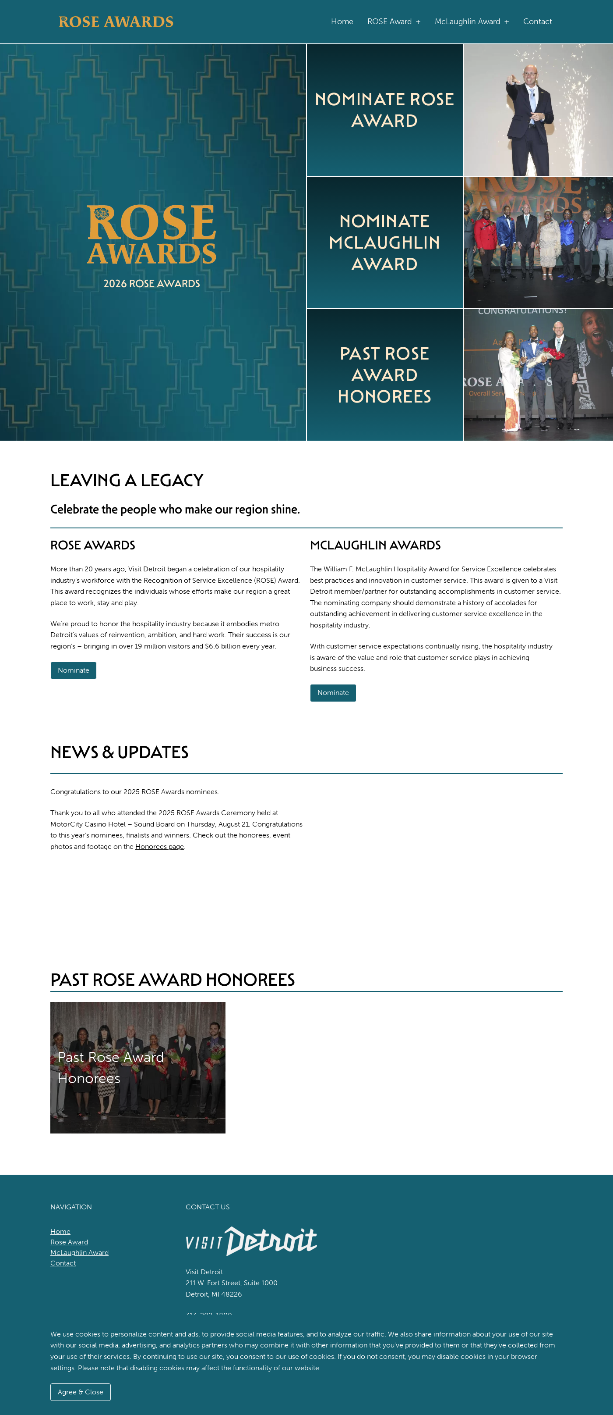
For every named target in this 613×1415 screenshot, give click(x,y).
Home (342, 21)
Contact (537, 21)
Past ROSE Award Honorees (385, 374)
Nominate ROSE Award (385, 110)
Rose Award (69, 1242)
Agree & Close (80, 1392)
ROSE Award (394, 22)
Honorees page (159, 846)
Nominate (73, 670)
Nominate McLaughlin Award (384, 242)
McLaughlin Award (472, 22)
